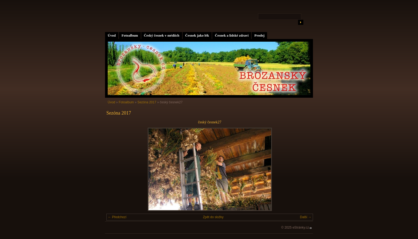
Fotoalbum (130, 35)
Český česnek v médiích (161, 35)
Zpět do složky (213, 217)
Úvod (112, 35)
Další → (305, 217)
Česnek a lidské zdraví (231, 35)
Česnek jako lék (197, 35)
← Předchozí (117, 217)
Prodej (259, 35)
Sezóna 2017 (146, 102)
